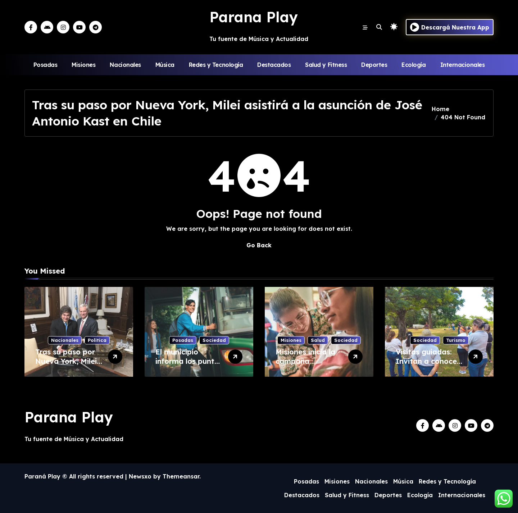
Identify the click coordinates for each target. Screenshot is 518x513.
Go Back (259, 245)
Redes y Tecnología (216, 64)
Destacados (274, 64)
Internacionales (462, 64)
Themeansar (181, 476)
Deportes (374, 64)
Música (164, 64)
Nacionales (125, 64)
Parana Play (253, 17)
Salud (318, 340)
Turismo (455, 340)
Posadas (45, 64)
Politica (97, 340)
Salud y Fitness (326, 64)
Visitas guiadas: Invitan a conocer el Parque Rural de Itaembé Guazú (429, 365)
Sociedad (214, 340)
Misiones (83, 64)
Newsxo (140, 476)
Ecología (413, 64)
